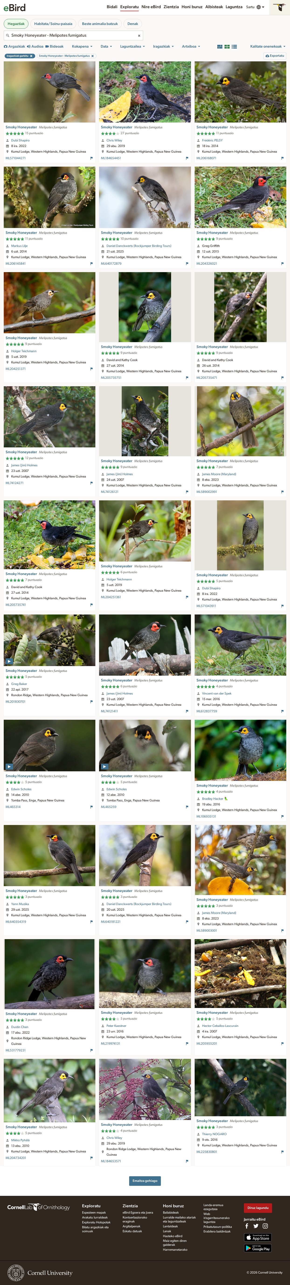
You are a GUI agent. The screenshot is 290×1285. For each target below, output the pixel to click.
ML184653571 (111, 1161)
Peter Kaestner (116, 1026)
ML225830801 (207, 1152)
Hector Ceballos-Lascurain (220, 1026)
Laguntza (234, 7)
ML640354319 (16, 921)
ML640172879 (111, 263)
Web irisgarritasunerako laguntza (217, 1218)
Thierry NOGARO (214, 1134)
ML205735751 (111, 377)
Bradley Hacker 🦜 (215, 798)
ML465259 (108, 807)
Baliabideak (171, 1212)
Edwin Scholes (21, 789)
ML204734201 (16, 1158)
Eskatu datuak (132, 1231)
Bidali (112, 7)
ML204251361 (111, 597)
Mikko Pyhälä (20, 1140)
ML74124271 (15, 483)
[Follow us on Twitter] (256, 1226)
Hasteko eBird (172, 1236)
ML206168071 (206, 158)
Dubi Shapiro (20, 140)
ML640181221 (111, 921)
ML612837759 (207, 711)
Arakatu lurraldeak (95, 1217)
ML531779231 (16, 1050)
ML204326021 (207, 263)
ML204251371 (16, 369)
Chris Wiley (114, 140)
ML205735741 (16, 605)
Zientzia (171, 7)
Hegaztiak (16, 24)
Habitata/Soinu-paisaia (53, 24)
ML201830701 (15, 701)
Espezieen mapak (94, 1212)
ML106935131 (206, 816)
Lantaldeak (170, 1226)
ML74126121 (109, 492)
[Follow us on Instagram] (265, 1226)
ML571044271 (16, 158)
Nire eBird (151, 7)
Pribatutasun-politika (218, 1227)
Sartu (250, 7)
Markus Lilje (19, 246)
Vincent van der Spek (216, 693)
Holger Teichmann (24, 351)
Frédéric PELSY (212, 140)
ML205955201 (207, 1043)
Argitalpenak (131, 1226)
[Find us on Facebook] (246, 1226)
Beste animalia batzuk (100, 24)
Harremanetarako (175, 1249)
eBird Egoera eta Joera (138, 1212)
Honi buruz (192, 7)
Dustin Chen (19, 1027)
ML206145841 (16, 263)
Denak (133, 24)
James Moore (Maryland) (219, 474)
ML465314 (13, 807)
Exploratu (129, 7)
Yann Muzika (20, 904)
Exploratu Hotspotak (96, 1222)
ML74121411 (109, 711)
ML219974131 (110, 1043)
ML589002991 (207, 492)
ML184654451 (111, 158)
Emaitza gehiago (145, 1181)
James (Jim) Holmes (24, 465)
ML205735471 (207, 377)
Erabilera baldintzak (217, 1231)
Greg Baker (19, 684)
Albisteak (214, 7)
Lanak (167, 1231)
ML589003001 (207, 930)
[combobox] (73, 35)
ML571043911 (206, 606)
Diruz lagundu (258, 1208)
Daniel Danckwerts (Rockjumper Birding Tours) (139, 246)
